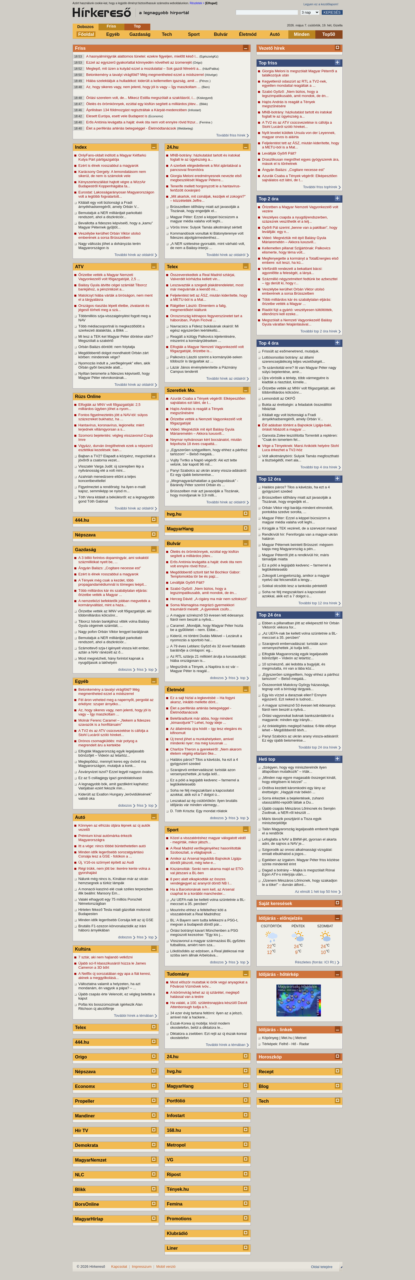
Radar (304, 1044)
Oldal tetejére (321, 1267)
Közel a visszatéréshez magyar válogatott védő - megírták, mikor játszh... (208, 840)
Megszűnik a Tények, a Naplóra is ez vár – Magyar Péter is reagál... (204, 669)
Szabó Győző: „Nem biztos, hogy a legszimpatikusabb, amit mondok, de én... (295, 94)
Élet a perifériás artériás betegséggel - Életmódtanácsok (131, 128)
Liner (172, 1248)
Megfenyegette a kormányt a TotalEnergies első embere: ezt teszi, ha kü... (300, 260)
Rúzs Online (88, 396)
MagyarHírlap (89, 1219)
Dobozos (85, 26)
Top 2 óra (269, 199)
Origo (81, 1057)
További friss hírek (230, 135)
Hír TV (81, 1130)
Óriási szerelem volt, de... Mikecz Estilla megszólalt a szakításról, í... (141, 98)
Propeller (84, 1101)
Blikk (80, 1189)
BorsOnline (87, 1204)
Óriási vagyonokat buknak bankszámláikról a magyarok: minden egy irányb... (298, 718)
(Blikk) (203, 104)
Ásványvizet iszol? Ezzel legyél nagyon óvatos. (116, 772)
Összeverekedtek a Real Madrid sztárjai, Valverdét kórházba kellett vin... (202, 277)
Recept (266, 1071)
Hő (293, 1044)
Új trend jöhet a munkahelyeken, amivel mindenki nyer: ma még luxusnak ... (202, 741)
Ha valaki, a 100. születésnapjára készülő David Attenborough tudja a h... (208, 1005)
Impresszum (142, 1266)
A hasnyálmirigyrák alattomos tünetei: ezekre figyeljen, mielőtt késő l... (143, 56)
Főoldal (86, 34)
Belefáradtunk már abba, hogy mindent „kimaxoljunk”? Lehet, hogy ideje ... (201, 720)
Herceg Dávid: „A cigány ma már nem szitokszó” (208, 599)
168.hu (174, 1130)
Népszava (85, 535)
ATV (79, 266)
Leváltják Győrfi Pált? (279, 153)
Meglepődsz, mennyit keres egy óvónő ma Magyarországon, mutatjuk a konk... (112, 763)
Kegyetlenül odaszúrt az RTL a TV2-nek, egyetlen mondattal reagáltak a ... (294, 83)
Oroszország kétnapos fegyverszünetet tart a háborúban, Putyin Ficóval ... (206, 318)
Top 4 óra (269, 343)
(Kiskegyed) (205, 98)
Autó (275, 34)
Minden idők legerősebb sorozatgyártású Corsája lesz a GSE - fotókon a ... (111, 854)
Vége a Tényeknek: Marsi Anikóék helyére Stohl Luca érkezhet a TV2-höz (300, 448)
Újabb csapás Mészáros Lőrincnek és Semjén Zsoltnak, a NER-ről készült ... (299, 810)
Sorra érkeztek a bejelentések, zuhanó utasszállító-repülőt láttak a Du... (293, 800)
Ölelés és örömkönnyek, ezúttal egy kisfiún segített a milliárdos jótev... (143, 104)
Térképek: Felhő (275, 1044)
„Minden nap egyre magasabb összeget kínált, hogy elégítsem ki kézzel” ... (299, 780)
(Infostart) (194, 110)
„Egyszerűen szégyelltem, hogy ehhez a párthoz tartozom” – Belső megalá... (301, 676)
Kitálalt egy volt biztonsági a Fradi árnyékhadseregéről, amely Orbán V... (292, 417)
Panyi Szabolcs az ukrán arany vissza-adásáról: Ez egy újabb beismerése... (300, 738)
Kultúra (83, 949)
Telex (80, 1027)
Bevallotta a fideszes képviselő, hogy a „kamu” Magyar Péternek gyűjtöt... (115, 225)
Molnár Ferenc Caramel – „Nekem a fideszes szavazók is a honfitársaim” (114, 722)
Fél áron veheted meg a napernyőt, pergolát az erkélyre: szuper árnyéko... (116, 702)
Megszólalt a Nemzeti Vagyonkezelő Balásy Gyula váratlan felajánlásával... (297, 322)
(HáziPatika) (210, 68)
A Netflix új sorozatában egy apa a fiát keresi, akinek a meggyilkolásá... (114, 975)
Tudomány (178, 974)
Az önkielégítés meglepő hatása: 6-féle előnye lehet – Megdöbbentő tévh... (299, 728)
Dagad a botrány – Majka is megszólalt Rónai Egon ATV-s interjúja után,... (298, 872)
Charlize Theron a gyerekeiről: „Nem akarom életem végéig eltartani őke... (206, 751)
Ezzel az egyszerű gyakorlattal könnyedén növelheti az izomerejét (139, 62)
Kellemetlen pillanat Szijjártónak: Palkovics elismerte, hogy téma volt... (296, 250)
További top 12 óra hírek (317, 603)
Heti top (267, 759)
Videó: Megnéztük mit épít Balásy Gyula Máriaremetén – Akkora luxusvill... (294, 240)
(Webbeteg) (185, 128)
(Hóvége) (211, 74)
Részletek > (197, 3)
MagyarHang (180, 528)
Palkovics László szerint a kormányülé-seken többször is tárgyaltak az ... (206, 359)
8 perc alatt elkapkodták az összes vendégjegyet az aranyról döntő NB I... (201, 881)
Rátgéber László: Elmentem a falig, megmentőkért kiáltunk (198, 308)
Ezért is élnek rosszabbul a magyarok (108, 165)
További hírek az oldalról (133, 255)
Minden (302, 34)
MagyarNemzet (91, 1160)
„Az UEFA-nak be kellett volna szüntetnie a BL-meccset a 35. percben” (299, 635)
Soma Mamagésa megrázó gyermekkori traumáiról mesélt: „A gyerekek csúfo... (202, 607)
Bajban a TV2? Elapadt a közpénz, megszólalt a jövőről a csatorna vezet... (117, 458)
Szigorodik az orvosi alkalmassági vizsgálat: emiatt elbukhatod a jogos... (297, 851)
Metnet (300, 1038)
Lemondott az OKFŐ (278, 398)
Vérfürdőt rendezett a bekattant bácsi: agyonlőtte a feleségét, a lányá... (292, 271)
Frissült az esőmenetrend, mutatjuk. (291, 351)
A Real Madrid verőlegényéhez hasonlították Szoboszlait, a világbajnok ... (205, 850)
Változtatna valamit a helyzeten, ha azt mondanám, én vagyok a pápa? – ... (109, 986)
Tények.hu (178, 1189)
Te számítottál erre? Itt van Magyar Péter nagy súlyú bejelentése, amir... (299, 370)
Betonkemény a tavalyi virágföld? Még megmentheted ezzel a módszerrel (145, 75)
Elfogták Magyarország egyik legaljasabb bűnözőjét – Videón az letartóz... (295, 656)
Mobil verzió (165, 1266)
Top (137, 26)
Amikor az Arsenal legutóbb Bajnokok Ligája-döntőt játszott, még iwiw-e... (206, 860)
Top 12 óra (270, 479)
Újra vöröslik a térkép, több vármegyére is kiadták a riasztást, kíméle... (295, 380)
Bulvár (221, 34)
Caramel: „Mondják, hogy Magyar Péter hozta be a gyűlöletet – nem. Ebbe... (206, 627)
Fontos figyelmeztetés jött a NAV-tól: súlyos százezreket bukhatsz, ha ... (113, 417)
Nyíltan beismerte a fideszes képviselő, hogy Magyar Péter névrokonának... (114, 375)
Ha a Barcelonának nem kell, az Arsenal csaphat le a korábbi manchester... (202, 891)
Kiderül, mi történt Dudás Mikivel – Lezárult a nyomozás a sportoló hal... (206, 638)
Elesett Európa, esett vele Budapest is (117, 116)
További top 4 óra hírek (318, 467)
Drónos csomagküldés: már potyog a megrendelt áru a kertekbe (107, 743)
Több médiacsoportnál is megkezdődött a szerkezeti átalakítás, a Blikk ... (111, 328)
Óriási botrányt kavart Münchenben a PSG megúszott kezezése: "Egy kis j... (204, 932)
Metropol (176, 1145)
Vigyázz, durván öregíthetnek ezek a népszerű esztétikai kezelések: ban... (115, 448)
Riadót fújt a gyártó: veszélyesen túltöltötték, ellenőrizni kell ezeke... (297, 312)
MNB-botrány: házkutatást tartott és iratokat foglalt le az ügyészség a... (297, 114)
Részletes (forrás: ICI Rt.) (315, 962)
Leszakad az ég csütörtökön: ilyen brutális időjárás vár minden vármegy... (203, 803)
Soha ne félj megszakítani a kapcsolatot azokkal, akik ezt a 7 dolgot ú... (294, 594)
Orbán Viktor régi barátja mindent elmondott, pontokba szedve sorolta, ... (297, 510)
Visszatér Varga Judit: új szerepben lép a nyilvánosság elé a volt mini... (111, 468)
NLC (79, 1174)
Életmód (248, 34)
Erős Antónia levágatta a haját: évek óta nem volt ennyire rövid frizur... (142, 122)
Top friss (268, 63)
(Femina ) (205, 122)
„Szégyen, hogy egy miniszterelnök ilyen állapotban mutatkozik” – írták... (294, 769)
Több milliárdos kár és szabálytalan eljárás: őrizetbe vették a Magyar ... (296, 301)
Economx (85, 1086)
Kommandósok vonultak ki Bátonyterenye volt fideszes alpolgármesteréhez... (207, 235)
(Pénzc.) (205, 81)
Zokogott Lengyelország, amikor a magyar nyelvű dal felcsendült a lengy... (296, 577)
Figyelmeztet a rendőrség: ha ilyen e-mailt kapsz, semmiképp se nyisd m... (112, 489)
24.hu (173, 147)
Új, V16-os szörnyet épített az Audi (106, 862)
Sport (194, 34)
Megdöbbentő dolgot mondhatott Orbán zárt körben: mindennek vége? (113, 355)
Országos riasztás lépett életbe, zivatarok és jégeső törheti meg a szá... (113, 308)
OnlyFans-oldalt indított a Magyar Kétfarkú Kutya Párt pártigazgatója (112, 157)
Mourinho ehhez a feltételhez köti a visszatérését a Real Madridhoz (198, 912)
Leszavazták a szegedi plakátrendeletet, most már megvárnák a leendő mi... (207, 287)
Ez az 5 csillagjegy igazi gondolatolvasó (110, 778)
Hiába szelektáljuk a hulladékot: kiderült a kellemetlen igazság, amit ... (142, 81)
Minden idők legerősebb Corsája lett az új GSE (116, 920)
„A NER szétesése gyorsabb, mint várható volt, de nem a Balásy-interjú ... (207, 246)
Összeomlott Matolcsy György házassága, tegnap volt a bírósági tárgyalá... (296, 687)
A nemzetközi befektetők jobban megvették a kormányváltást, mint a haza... (114, 603)
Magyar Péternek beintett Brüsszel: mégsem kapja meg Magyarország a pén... (297, 547)
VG (170, 1159)
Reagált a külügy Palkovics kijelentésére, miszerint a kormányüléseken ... (203, 338)
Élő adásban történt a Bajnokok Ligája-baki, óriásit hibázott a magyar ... (297, 427)
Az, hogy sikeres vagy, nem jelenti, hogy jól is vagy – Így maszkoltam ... (144, 87)
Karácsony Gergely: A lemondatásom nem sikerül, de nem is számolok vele (112, 174)
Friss (111, 26)
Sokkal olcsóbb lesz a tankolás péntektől (294, 586)
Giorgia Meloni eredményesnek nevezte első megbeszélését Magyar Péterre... (206, 178)
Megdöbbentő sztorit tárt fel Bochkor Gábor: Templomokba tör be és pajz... (205, 574)
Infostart (176, 1115)
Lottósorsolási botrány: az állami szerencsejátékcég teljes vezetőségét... (293, 359)
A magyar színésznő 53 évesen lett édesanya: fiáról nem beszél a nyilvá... (299, 707)
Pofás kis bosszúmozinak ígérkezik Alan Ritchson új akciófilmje (110, 1006)
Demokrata (86, 1145)
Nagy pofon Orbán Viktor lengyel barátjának (113, 632)
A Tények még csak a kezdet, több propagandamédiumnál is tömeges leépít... (112, 582)
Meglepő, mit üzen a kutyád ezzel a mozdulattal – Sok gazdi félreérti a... (144, 68)
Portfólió (176, 1100)
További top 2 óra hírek (318, 331)
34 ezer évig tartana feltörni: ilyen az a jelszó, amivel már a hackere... (206, 1015)
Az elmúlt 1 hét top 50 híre (316, 891)
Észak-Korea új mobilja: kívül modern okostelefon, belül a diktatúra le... (200, 1025)
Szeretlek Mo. (181, 390)
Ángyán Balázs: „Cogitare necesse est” (293, 170)
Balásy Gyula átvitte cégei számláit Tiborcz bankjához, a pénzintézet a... (112, 287)
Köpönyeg (270, 1038)
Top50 (328, 34)
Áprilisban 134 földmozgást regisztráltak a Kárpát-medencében (137, 110)
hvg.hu (174, 514)
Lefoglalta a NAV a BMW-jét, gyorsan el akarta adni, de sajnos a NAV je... (299, 841)
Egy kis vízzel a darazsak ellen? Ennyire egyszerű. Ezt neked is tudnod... (294, 697)
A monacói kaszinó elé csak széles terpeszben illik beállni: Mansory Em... (115, 891)
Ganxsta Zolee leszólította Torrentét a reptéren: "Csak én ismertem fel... (300, 437)
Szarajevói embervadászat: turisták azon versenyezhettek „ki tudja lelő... (294, 646)
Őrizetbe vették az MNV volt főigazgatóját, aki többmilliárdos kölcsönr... (298, 390)
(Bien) (206, 87)
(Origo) (197, 62)
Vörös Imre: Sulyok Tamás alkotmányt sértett (206, 227)
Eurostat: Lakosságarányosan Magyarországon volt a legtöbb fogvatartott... (116, 194)
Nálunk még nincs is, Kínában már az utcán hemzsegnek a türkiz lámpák (113, 881)
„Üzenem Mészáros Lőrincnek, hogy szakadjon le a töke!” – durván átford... (299, 882)
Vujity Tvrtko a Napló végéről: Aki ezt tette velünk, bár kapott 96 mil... (203, 462)
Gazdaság (140, 34)
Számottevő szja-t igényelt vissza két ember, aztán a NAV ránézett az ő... (114, 650)
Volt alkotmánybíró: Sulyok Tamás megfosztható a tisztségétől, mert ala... (300, 458)
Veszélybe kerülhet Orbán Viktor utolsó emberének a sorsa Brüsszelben (293, 291)
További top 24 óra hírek (317, 747)
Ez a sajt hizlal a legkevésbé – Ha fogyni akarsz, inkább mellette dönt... (202, 700)
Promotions (179, 1218)
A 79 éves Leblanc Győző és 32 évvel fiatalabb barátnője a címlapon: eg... (207, 648)
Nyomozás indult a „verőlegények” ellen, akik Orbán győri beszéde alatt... (114, 365)
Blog (264, 1086)
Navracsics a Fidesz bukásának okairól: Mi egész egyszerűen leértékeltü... (204, 328)
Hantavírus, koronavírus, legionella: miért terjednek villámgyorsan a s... (111, 427)
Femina (175, 1204)
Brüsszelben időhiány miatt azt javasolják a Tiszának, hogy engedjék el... (296, 499)
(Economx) (155, 116)
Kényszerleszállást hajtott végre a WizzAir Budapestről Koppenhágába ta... (112, 184)
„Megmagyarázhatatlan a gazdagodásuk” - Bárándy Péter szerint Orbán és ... (204, 483)
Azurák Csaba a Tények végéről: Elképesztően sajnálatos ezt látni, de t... (299, 178)
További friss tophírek (320, 187)
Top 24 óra (270, 615)
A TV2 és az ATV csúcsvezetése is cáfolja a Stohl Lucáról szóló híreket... (297, 124)
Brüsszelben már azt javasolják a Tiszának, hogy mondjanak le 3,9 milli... (205, 493)
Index (81, 147)
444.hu (82, 520)
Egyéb (113, 34)
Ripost (174, 1174)
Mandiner (85, 1116)
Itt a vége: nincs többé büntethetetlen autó (112, 846)
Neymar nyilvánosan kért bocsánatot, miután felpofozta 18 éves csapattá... (206, 442)
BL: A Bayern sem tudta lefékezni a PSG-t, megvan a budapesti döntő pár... (204, 922)
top (150, 669)
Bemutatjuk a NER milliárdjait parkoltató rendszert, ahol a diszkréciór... (110, 215)
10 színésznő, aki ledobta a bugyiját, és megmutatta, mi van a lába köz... (293, 666)
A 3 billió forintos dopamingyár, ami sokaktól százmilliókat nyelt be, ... (113, 560)
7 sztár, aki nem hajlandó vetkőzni (105, 957)
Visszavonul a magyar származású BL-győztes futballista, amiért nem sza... (207, 943)
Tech (167, 34)
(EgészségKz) (208, 56)
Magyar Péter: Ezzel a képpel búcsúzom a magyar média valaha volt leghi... (296, 520)
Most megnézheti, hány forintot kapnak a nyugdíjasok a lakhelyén (111, 660)
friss (140, 669)
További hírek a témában (133, 1015)
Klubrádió (177, 1233)
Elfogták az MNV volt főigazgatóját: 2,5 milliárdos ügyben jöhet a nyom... (109, 406)
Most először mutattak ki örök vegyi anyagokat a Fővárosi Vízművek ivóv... (208, 984)
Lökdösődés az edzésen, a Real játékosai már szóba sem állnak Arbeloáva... (207, 953)
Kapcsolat (119, 1266)
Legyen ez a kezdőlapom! (320, 4)
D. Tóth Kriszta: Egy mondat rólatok (198, 811)
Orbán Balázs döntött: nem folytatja (106, 347)
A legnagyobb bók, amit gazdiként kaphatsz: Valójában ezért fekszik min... (113, 786)
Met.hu (287, 1038)
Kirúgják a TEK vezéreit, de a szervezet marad (299, 528)
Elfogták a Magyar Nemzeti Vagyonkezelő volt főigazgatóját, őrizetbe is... (207, 349)
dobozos (125, 669)
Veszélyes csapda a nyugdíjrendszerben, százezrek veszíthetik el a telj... (295, 219)
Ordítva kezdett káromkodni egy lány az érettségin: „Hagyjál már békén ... (294, 790)
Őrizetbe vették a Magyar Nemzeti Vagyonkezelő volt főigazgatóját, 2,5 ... (109, 277)
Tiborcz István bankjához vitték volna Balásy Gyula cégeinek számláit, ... (113, 623)
